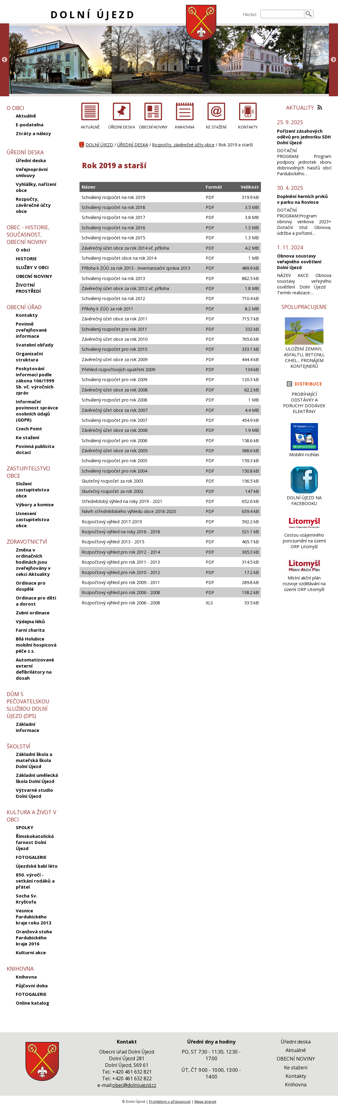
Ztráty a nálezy (33, 133)
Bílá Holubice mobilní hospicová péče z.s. (36, 645)
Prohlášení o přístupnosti (170, 1101)
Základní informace (27, 727)
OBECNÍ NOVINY (34, 276)
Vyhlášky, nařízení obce (36, 187)
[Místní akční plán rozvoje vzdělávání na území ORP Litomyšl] (304, 572)
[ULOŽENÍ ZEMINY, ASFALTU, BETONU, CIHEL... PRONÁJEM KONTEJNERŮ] (304, 343)
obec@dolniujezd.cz (134, 1085)
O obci (23, 250)
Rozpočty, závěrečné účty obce (33, 205)
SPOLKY (24, 827)
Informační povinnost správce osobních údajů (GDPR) (37, 410)
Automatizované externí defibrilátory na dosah (35, 669)
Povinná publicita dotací (35, 449)
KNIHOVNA (184, 127)
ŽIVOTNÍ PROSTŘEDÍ (28, 288)
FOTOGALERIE (31, 857)
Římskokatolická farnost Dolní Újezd (35, 842)
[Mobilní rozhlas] (304, 449)
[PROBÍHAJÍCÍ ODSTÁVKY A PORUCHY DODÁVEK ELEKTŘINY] (304, 388)
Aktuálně (26, 116)
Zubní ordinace (32, 613)
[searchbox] (282, 14)
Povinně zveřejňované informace (31, 330)
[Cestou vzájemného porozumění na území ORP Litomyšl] (304, 529)
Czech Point (29, 428)
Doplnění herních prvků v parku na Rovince (302, 199)
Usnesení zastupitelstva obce (32, 519)
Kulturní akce (31, 952)
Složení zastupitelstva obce (32, 489)
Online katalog (32, 1003)
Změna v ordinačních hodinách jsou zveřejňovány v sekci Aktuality (33, 562)
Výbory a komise (35, 504)
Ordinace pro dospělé (31, 586)
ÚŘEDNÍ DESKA (121, 127)
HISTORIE (26, 258)
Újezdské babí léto (37, 866)
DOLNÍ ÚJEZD (93, 14)
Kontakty (27, 315)
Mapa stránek (205, 1101)
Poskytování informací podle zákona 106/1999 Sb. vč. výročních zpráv (35, 380)
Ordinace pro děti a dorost (36, 601)
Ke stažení (27, 437)
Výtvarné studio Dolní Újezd (34, 793)
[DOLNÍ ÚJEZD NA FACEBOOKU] (304, 492)
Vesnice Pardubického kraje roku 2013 (33, 916)
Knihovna (26, 977)
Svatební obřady (34, 345)
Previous (5, 60)
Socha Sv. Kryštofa (26, 899)
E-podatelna (29, 124)
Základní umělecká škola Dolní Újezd (37, 778)
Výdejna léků (30, 621)
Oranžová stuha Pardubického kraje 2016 (34, 937)
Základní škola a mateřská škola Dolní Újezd (34, 760)
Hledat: (250, 14)
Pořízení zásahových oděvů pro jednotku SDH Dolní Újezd (304, 136)
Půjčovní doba (32, 985)
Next (333, 60)
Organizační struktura (29, 356)
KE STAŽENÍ (216, 127)
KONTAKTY (248, 127)
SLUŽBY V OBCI (32, 267)
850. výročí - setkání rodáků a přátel (35, 881)
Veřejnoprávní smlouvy (32, 172)
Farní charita (30, 630)
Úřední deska (31, 160)
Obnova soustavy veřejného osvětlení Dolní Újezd (299, 261)
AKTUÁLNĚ (90, 127)
